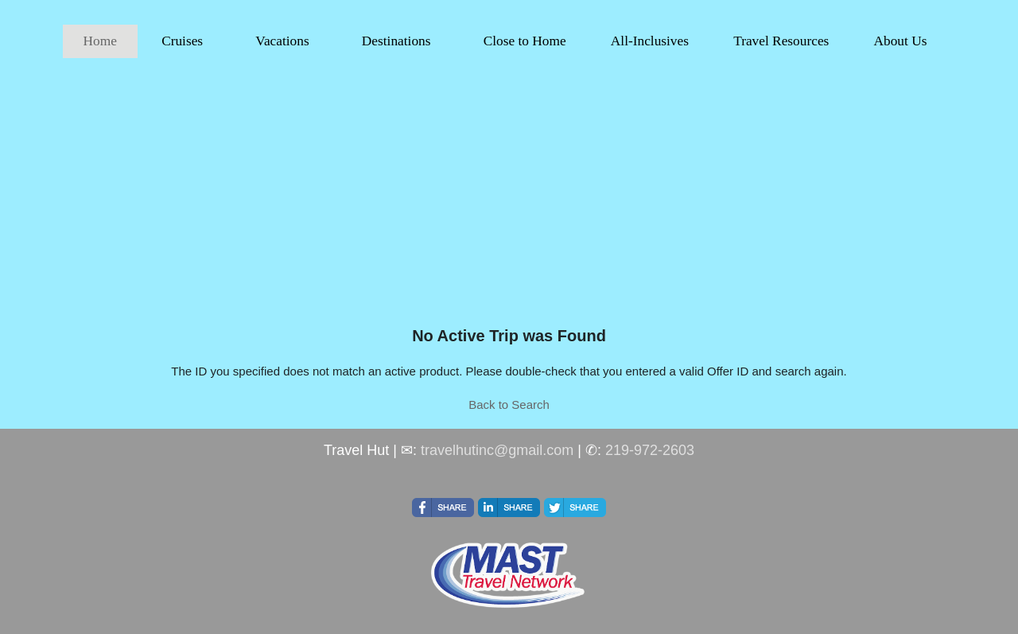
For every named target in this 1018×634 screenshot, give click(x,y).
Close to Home (525, 41)
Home (100, 41)
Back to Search (509, 404)
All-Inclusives (650, 41)
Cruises (182, 41)
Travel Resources (781, 41)
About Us (900, 41)
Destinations (396, 41)
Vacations (282, 41)
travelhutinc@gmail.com (497, 450)
